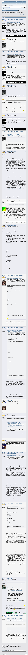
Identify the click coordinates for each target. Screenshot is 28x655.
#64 (25, 66)
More (17, 10)
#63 (25, 52)
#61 (25, 20)
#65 (25, 85)
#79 (25, 578)
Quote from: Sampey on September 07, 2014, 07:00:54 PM (14, 330)
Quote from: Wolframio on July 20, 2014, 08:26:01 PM (14, 54)
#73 (25, 328)
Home (4, 10)
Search (9, 10)
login (10, 5)
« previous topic (19, 14)
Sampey (3, 275)
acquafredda (4, 439)
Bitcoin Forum (4, 12)
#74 (25, 400)
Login (11, 10)
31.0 (5, 8)
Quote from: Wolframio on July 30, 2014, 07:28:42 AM (14, 101)
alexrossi (3, 19)
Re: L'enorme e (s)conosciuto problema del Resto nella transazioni (15, 20)
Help (6, 10)
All (8, 15)
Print (25, 15)
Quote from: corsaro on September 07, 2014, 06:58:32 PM (14, 278)
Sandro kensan (3, 200)
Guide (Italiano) (17, 12)
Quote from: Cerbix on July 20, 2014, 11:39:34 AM (13, 22)
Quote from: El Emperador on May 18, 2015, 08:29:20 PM (14, 618)
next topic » (24, 14)
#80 (25, 616)
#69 (25, 151)
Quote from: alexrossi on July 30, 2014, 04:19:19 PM (13, 134)
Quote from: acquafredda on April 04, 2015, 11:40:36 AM (14, 455)
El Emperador (4, 578)
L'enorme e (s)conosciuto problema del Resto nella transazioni (13, 13)
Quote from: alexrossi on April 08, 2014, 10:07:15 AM (14, 423)
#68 (25, 132)
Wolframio (4, 84)
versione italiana (19, 435)
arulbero (3, 452)
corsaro (3, 150)
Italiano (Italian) (11, 12)
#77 (25, 453)
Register (14, 10)
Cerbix (3, 51)
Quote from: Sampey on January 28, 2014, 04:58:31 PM (14, 506)
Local (8, 12)
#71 (25, 225)
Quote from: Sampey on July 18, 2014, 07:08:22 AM (13, 422)
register (13, 5)
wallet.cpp (19, 573)
